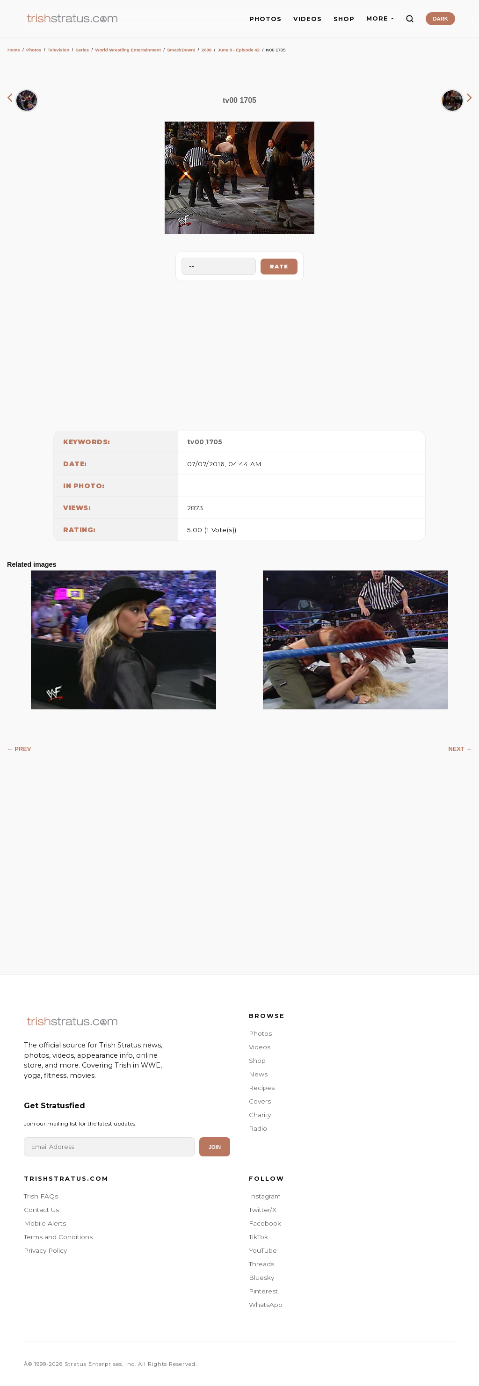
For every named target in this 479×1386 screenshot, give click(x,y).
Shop (257, 1060)
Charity (260, 1115)
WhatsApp (266, 1304)
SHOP (344, 18)
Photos (34, 49)
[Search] (410, 18)
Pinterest (263, 1291)
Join (215, 1147)
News (258, 1074)
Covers (260, 1101)
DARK (440, 19)
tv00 (195, 442)
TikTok (258, 1237)
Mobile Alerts (45, 1223)
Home (13, 49)
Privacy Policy (45, 1250)
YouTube (263, 1250)
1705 (214, 442)
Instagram (265, 1196)
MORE (380, 18)
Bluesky (261, 1277)
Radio (258, 1128)
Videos (259, 1047)
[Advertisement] (239, 353)
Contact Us (41, 1209)
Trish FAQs (41, 1196)
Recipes (262, 1087)
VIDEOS (307, 18)
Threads (261, 1264)
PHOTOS (265, 18)
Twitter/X (262, 1209)
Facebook (265, 1223)
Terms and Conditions (58, 1237)
